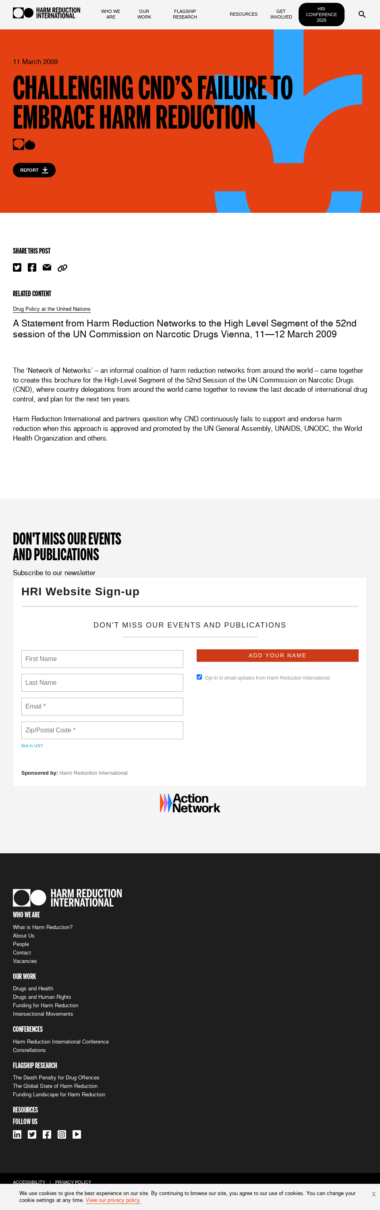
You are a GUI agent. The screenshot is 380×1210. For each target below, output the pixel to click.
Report (34, 170)
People (21, 944)
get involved (281, 14)
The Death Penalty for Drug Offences (56, 1077)
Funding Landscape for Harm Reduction (59, 1094)
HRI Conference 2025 (321, 14)
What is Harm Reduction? (43, 927)
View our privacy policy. (113, 1200)
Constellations (29, 1050)
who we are (110, 14)
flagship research (185, 14)
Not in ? (32, 745)
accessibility (29, 1182)
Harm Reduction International (94, 773)
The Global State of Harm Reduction (55, 1086)
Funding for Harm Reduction (45, 1005)
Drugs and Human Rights (42, 997)
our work (144, 14)
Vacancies (25, 961)
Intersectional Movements (43, 1013)
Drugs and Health (33, 988)
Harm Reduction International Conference (61, 1041)
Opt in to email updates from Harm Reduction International (263, 677)
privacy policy (73, 1182)
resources (243, 14)
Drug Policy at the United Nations (52, 309)
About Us (24, 935)
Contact (22, 952)
